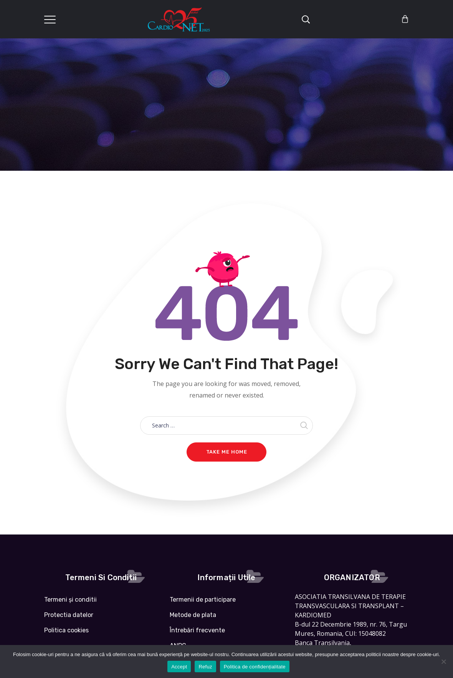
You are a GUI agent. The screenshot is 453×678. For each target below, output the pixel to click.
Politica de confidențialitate (255, 667)
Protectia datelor (68, 615)
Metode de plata (193, 615)
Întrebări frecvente (197, 630)
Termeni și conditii (70, 599)
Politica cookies (66, 630)
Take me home (226, 452)
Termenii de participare (203, 599)
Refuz (205, 667)
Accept (179, 667)
